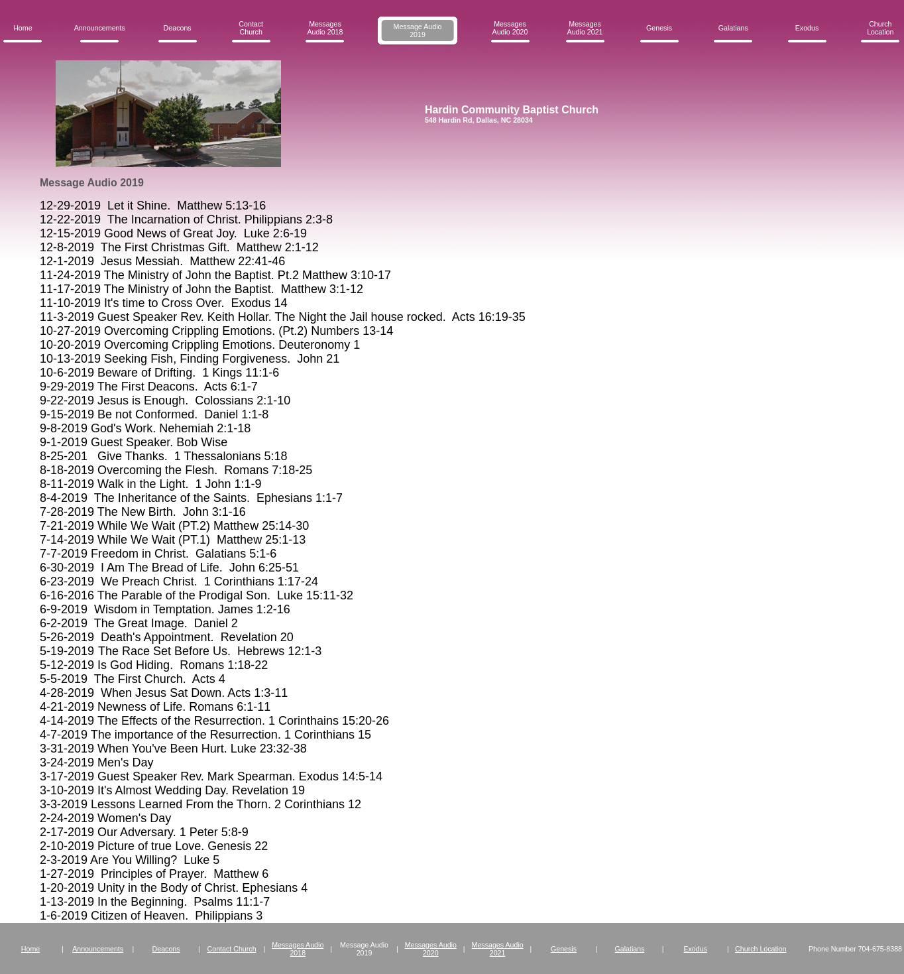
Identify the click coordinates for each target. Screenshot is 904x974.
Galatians (733, 28)
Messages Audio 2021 (585, 28)
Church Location (880, 28)
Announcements (99, 28)
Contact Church (251, 28)
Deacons (178, 28)
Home (22, 28)
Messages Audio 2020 (510, 28)
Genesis (659, 28)
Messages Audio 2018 (325, 28)
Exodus (807, 28)
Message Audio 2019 (418, 30)
